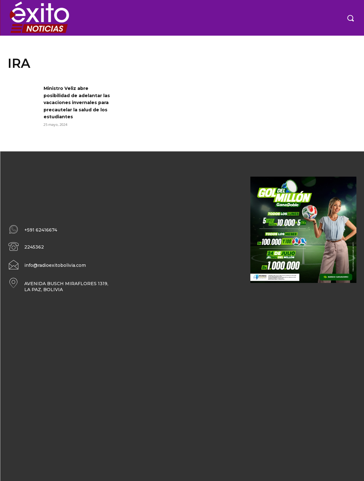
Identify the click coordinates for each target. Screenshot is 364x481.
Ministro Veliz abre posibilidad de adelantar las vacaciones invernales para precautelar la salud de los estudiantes (78, 102)
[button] (350, 18)
